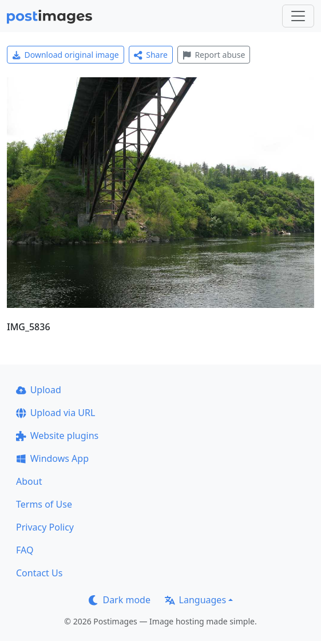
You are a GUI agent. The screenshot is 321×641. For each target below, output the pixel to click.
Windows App (52, 458)
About (29, 481)
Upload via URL (55, 412)
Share (151, 54)
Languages (195, 599)
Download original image (65, 54)
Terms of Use (44, 504)
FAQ (24, 550)
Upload (38, 389)
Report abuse (214, 54)
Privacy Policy (45, 527)
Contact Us (39, 573)
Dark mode (119, 599)
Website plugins (57, 435)
